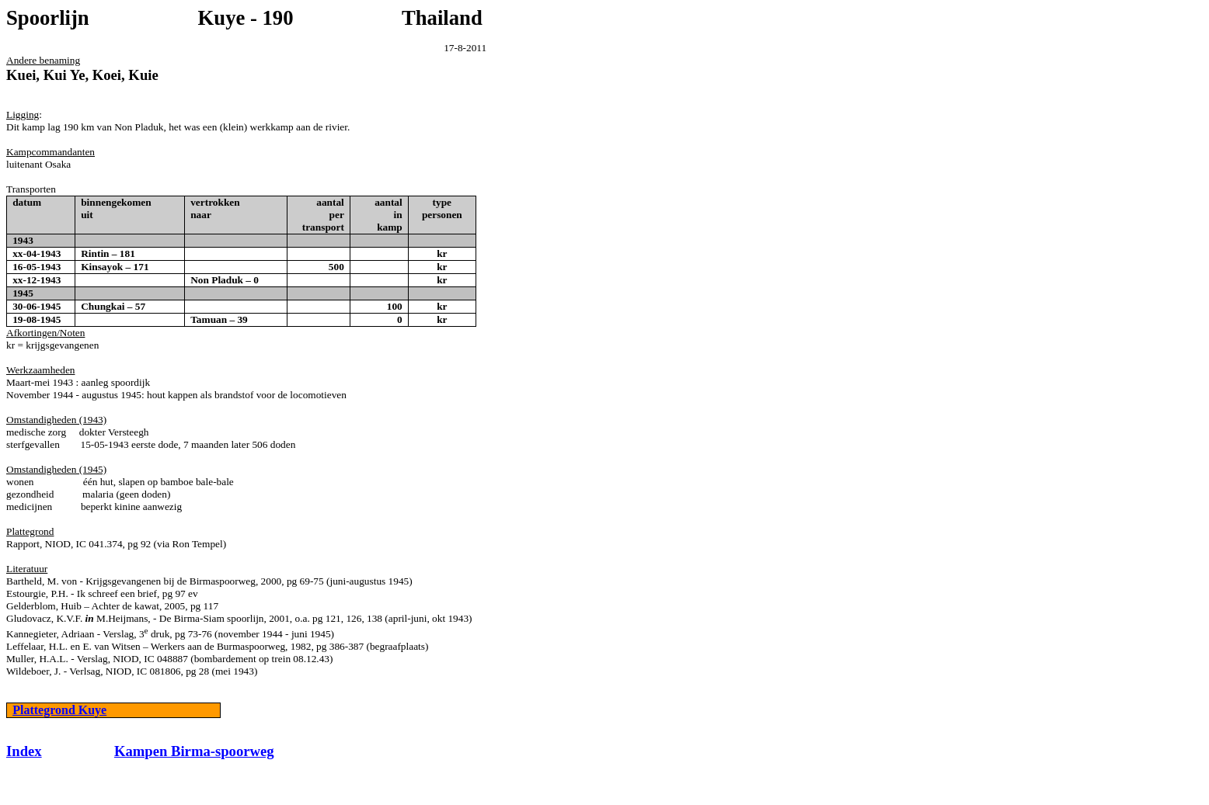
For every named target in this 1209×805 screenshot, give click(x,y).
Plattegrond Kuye (59, 710)
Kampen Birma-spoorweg (194, 751)
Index (24, 751)
